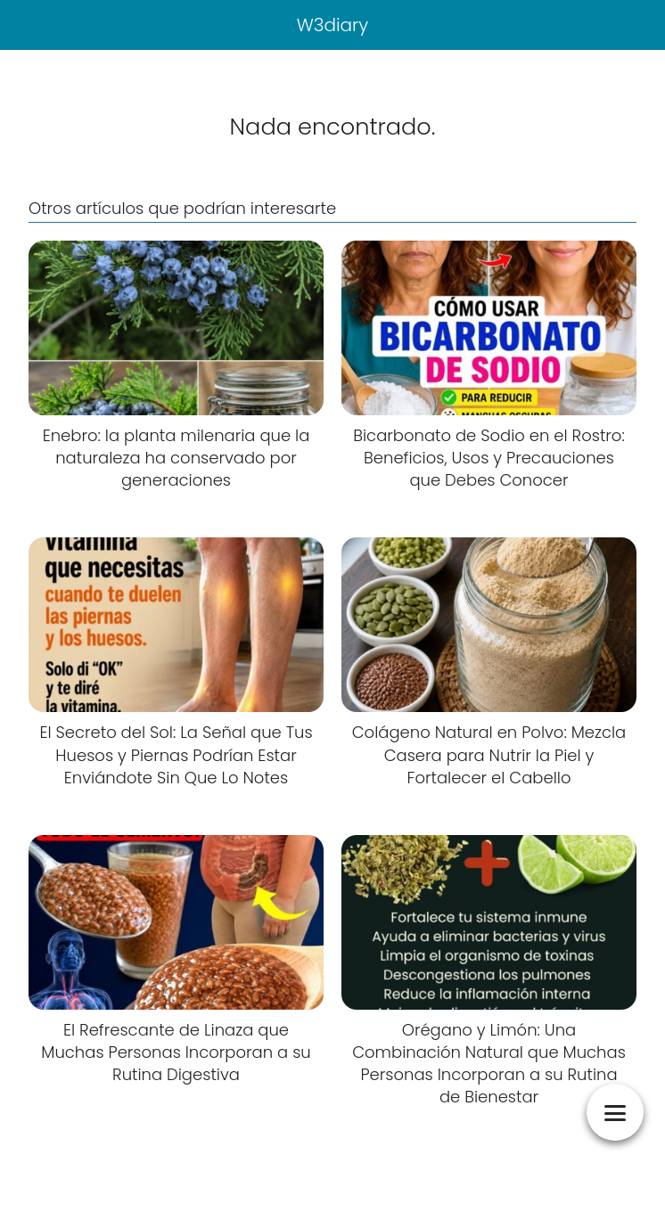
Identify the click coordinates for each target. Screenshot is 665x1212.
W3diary (333, 24)
